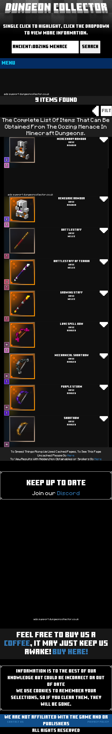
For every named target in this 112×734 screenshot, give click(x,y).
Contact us (15, 722)
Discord (68, 493)
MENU (8, 63)
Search (90, 46)
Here (70, 455)
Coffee (17, 644)
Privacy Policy (98, 722)
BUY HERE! (70, 652)
